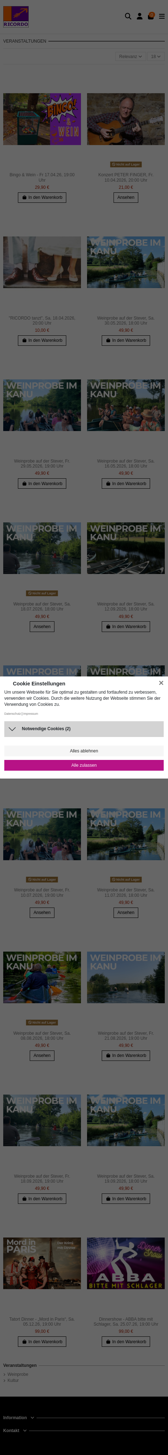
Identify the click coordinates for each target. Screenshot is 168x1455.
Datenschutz (12, 713)
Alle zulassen (84, 765)
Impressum (30, 713)
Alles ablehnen (84, 750)
